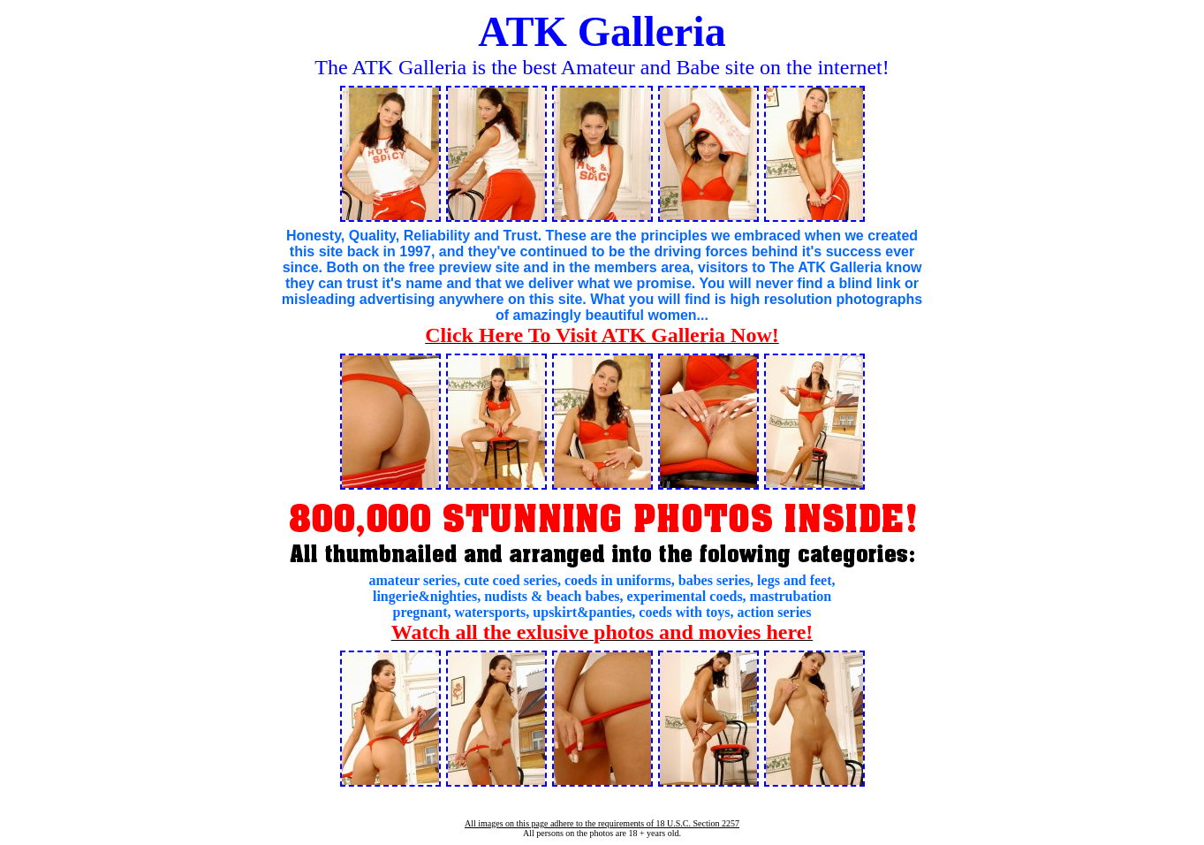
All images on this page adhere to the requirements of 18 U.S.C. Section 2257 (602, 823)
